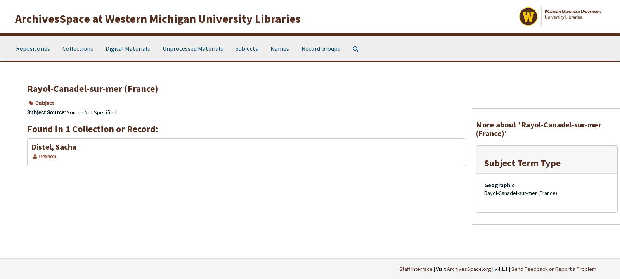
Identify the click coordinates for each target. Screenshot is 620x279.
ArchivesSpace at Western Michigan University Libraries (158, 18)
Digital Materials (128, 48)
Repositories (33, 48)
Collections (77, 48)
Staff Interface (416, 268)
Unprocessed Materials (193, 48)
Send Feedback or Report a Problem (553, 268)
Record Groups (320, 48)
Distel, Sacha (53, 147)
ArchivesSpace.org (469, 268)
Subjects (247, 48)
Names (279, 48)
